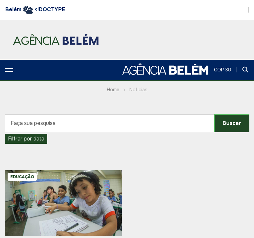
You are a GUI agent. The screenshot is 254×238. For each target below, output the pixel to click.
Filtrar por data (26, 138)
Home (113, 90)
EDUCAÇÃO (22, 176)
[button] (9, 70)
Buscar (232, 123)
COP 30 (222, 70)
